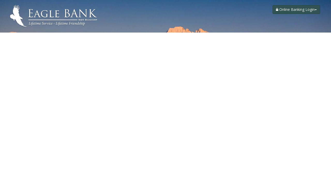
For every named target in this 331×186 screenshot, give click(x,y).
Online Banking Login (296, 9)
